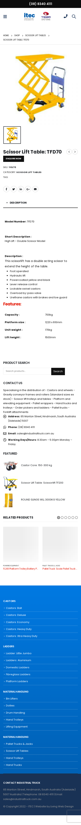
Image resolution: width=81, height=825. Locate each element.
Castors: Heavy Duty (19, 629)
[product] (10, 466)
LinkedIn (21, 189)
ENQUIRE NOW (13, 158)
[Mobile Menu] (6, 16)
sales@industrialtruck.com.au (35, 433)
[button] (58, 517)
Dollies (10, 705)
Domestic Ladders (17, 667)
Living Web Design (62, 806)
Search (58, 371)
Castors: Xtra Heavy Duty (21, 636)
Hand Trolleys (14, 720)
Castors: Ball (14, 608)
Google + (28, 189)
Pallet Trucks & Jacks (51, 565)
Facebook (6, 189)
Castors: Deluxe (16, 615)
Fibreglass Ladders (18, 674)
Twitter (14, 189)
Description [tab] (18, 203)
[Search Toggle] (74, 16)
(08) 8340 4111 (40, 4)
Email (35, 189)
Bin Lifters (12, 698)
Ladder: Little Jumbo (19, 653)
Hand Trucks (14, 765)
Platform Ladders (17, 681)
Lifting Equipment (17, 726)
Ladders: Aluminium (18, 660)
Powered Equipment (11, 565)
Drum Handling (15, 713)
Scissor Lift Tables (28, 172)
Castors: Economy (17, 622)
